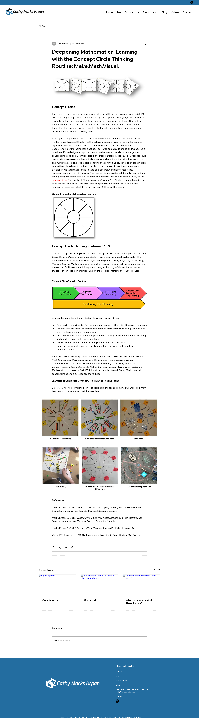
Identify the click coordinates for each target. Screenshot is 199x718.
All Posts (42, 26)
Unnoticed (90, 600)
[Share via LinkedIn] (66, 547)
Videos (119, 671)
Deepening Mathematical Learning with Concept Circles (132, 690)
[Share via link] (72, 547)
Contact (119, 696)
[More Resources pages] (157, 12)
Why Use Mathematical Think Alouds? (139, 602)
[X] (191, 2)
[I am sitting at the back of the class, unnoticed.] (99, 585)
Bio (117, 676)
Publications (121, 680)
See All (157, 569)
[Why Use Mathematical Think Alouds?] (141, 585)
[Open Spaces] (57, 585)
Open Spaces (50, 600)
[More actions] (145, 43)
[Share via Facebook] (53, 547)
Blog (118, 684)
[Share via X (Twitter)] (59, 547)
